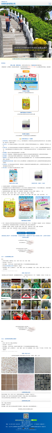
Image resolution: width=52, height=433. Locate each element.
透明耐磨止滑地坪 (21, 233)
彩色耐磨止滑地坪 (30, 233)
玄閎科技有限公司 (33, 429)
